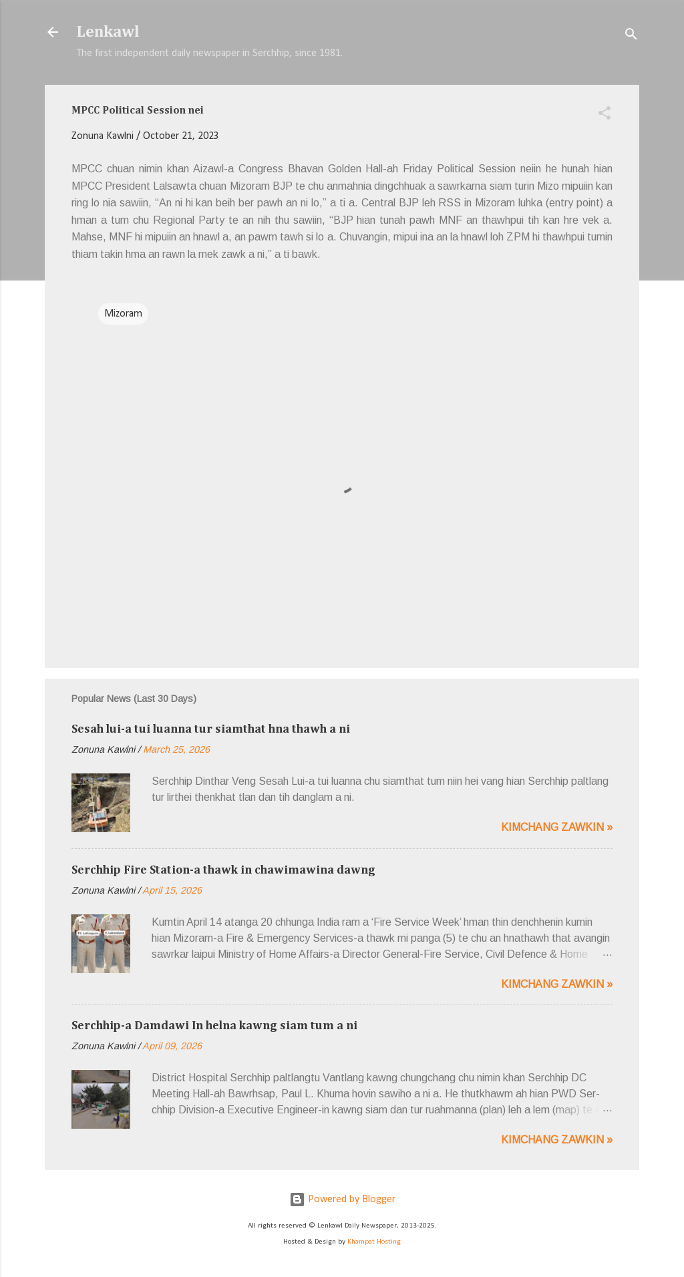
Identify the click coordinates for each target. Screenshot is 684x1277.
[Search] (631, 36)
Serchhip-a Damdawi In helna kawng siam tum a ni (214, 1026)
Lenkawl (108, 32)
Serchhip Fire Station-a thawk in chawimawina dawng (223, 870)
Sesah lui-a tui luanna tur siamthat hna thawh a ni (210, 729)
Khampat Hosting (374, 1242)
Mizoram (123, 314)
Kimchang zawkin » (557, 827)
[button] (604, 115)
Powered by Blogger (342, 1199)
